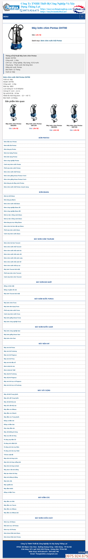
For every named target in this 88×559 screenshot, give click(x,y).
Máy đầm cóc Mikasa (10, 409)
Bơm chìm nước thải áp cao (12, 265)
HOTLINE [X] (83, 552)
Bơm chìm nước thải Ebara (12, 203)
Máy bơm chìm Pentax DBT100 (34, 124)
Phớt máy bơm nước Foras (12, 310)
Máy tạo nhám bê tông (10, 473)
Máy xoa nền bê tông (10, 435)
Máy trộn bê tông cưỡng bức (12, 462)
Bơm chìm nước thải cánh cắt (12, 254)
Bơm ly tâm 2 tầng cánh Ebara (13, 218)
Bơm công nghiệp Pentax (11, 160)
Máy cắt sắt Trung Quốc (11, 394)
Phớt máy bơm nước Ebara (12, 230)
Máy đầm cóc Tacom (10, 505)
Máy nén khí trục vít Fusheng (12, 385)
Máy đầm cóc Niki (9, 501)
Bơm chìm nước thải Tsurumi (12, 246)
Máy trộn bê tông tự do (11, 458)
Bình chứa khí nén (9, 366)
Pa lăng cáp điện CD (10, 439)
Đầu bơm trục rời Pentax (11, 525)
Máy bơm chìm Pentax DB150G (54, 126)
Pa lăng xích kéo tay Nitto (11, 447)
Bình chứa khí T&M (9, 370)
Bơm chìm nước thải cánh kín (13, 250)
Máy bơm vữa (8, 481)
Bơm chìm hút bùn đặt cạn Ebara (14, 226)
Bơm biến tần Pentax (10, 145)
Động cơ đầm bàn (9, 424)
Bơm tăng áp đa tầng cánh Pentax (14, 183)
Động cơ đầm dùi (9, 420)
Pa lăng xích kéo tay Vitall (11, 451)
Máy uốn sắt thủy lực (10, 405)
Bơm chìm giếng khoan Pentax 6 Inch (15, 179)
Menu (5, 17)
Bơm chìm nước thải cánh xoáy (13, 258)
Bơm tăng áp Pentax (10, 149)
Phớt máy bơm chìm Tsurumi (12, 273)
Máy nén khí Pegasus (10, 355)
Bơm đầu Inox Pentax (10, 141)
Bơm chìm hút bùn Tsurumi (12, 243)
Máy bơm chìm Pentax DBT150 (74, 126)
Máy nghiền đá (8, 484)
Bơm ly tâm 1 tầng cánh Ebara (13, 215)
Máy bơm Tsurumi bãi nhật (12, 269)
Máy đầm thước (8, 488)
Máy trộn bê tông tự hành (11, 466)
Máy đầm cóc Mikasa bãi (11, 512)
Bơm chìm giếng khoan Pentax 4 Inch (15, 175)
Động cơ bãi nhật (9, 286)
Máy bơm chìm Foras (10, 302)
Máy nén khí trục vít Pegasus (12, 381)
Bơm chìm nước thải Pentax (51, 41)
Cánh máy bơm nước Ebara (12, 233)
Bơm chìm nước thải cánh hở (12, 262)
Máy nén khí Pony (9, 358)
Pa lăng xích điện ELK (10, 443)
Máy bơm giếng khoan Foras (12, 317)
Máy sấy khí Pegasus (10, 377)
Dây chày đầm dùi (9, 428)
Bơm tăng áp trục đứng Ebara (13, 222)
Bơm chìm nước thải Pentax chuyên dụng (16, 187)
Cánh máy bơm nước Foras (12, 314)
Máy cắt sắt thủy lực (10, 402)
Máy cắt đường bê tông (11, 432)
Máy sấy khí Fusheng (10, 374)
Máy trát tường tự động (11, 477)
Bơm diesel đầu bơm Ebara (12, 533)
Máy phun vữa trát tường (11, 469)
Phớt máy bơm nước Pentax (12, 168)
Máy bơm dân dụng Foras (11, 306)
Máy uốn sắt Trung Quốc (11, 398)
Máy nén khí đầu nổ (10, 362)
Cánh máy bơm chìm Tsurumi (13, 277)
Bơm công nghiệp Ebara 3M (12, 211)
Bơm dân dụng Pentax (10, 156)
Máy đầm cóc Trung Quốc (11, 417)
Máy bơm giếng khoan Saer (12, 334)
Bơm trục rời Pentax (10, 529)
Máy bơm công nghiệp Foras (12, 321)
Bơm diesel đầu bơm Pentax (12, 537)
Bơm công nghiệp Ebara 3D (12, 207)
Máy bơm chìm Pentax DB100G (13, 124)
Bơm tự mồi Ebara (9, 196)
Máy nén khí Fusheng (10, 351)
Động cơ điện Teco (9, 492)
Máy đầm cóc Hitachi (10, 413)
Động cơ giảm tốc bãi (10, 290)
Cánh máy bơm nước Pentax (12, 164)
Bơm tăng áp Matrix (10, 200)
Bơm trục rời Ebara (9, 522)
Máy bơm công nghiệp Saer (12, 331)
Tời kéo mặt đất (8, 454)
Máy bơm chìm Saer (10, 338)
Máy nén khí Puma (9, 347)
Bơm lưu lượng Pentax (10, 153)
